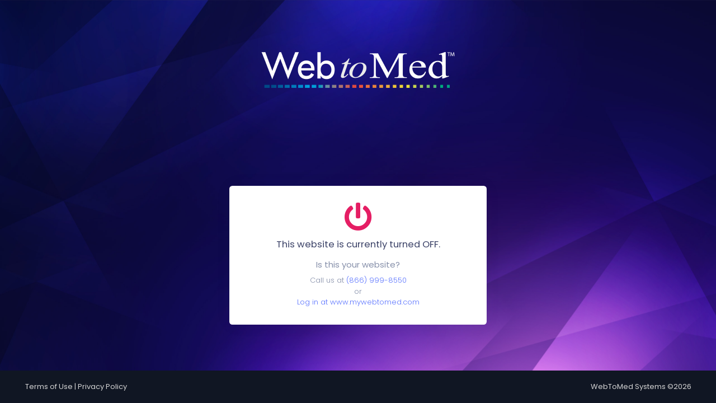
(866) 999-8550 (376, 280)
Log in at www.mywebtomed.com (358, 302)
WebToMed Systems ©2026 (641, 386)
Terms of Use (49, 386)
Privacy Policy (102, 386)
